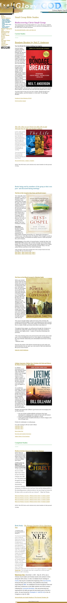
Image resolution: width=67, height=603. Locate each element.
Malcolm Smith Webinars (21, 350)
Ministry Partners (5, 31)
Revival (3, 36)
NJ (44, 592)
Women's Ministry (6, 26)
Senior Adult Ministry (6, 21)
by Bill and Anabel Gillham (31, 128)
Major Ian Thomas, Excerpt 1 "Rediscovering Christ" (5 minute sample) (32, 495)
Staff (2, 39)
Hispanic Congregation (6, 28)
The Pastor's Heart (5, 40)
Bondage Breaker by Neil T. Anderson (32, 42)
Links (2, 30)
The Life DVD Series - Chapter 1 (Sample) (24, 160)
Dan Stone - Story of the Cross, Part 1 (25, 252)
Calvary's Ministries (6, 18)
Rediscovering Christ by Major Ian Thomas (29, 451)
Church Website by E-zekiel (33, 601)
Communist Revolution (28, 588)
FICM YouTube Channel (20, 100)
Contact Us (3, 45)
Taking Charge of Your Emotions (22, 436)
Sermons (3, 37)
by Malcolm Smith (29, 277)
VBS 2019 (3, 41)
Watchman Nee (20, 575)
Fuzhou (17, 580)
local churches (47, 580)
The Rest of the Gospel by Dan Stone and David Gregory (30, 193)
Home (2, 15)
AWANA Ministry (5, 19)
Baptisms (3, 16)
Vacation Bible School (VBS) (6, 25)
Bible (25, 584)
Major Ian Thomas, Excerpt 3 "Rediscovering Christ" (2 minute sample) (32, 499)
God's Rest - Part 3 (19, 428)
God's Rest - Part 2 (19, 427)
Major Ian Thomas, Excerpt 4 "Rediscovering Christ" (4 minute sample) (32, 501)
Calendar (3, 43)
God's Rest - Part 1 (19, 426)
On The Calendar (5, 35)
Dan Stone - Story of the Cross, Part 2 (25, 253)
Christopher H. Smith (35, 592)
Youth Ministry (5, 27)
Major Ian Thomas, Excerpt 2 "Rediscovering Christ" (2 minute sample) (32, 497)
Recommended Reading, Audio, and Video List (25, 30)
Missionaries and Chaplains (5, 33)
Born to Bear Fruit (19, 431)
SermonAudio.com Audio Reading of (31, 597)
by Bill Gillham (33, 364)
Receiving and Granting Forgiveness (23, 433)
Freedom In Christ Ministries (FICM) (23, 98)
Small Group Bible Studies (6, 23)
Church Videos (4, 44)
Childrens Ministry (6, 20)
